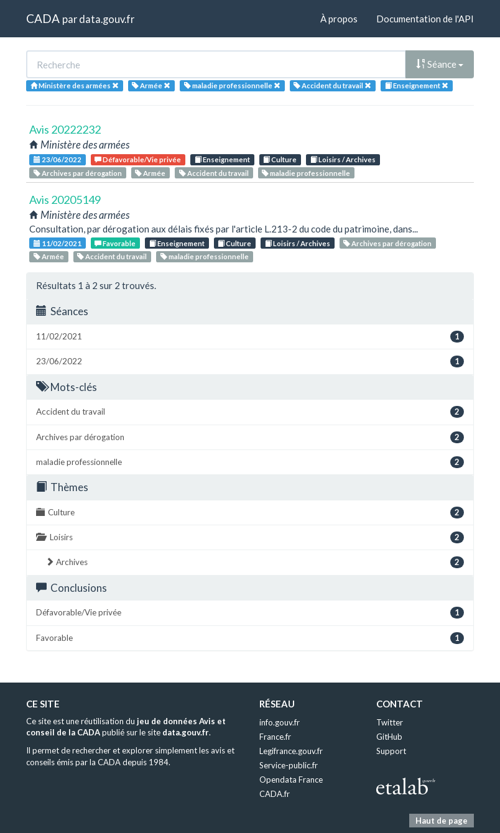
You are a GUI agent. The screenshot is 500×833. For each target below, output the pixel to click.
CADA (43, 18)
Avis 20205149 (65, 199)
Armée (150, 173)
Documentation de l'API (425, 18)
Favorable (115, 243)
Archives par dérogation (78, 173)
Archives (254, 562)
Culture (280, 159)
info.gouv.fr (279, 722)
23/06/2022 (57, 159)
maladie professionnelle (306, 173)
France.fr (275, 737)
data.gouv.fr (106, 19)
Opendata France (291, 780)
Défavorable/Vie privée (138, 159)
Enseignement (222, 159)
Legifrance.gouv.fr (291, 751)
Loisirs (250, 537)
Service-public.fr (288, 765)
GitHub (389, 737)
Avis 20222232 (65, 129)
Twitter (389, 722)
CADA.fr (274, 794)
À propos (339, 18)
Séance (439, 64)
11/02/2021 (57, 243)
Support (391, 751)
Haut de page (441, 821)
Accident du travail (214, 173)
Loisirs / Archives (343, 159)
